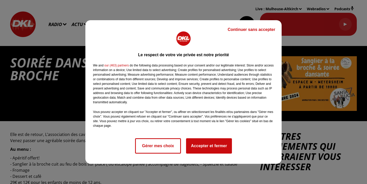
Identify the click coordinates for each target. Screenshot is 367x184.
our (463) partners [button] (116, 65)
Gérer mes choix (158, 146)
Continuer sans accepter (251, 29)
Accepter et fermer (209, 146)
